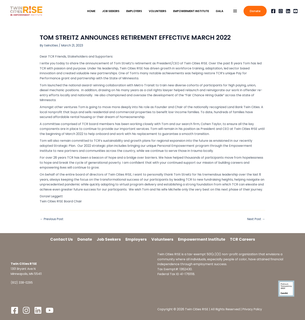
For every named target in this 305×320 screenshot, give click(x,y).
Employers (136, 239)
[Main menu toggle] (235, 11)
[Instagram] (280, 11)
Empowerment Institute (201, 239)
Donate (84, 239)
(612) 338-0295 (22, 282)
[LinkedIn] (38, 310)
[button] (255, 11)
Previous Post (52, 219)
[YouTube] (295, 11)
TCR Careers (242, 239)
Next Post (255, 219)
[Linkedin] (288, 11)
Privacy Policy (252, 309)
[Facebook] (273, 11)
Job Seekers (109, 239)
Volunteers (162, 239)
